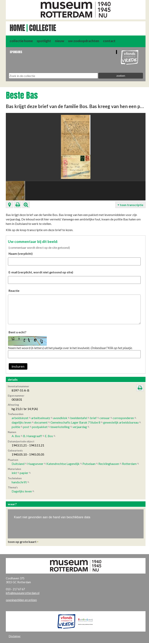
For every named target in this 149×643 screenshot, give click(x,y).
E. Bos (49, 436)
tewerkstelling (60, 427)
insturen (18, 366)
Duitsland (18, 463)
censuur (105, 418)
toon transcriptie (130, 205)
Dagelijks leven (22, 491)
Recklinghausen (108, 463)
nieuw (59, 41)
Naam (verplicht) (21, 253)
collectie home (21, 41)
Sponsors (16, 52)
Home (17, 28)
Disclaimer (15, 636)
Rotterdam (129, 463)
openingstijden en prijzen (21, 600)
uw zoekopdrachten (83, 41)
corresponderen (123, 418)
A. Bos (16, 436)
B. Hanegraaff (32, 436)
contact (109, 41)
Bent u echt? (17, 332)
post (26, 427)
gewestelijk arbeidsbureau (121, 422)
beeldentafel (78, 418)
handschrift (19, 482)
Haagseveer (35, 463)
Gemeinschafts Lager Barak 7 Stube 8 (75, 422)
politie (16, 427)
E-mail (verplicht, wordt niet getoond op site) (41, 272)
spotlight (44, 41)
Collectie (42, 28)
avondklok (60, 418)
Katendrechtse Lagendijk (63, 463)
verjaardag (80, 427)
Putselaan (88, 463)
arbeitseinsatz (40, 418)
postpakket (40, 427)
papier (24, 473)
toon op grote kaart (22, 541)
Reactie (14, 290)
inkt (14, 473)
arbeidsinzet (20, 418)
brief (93, 418)
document (41, 422)
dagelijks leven (21, 422)
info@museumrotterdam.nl (22, 593)
